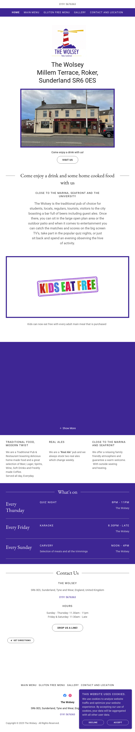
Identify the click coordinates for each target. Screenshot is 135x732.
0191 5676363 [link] (67, 4)
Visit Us (65, 160)
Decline (89, 722)
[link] (67, 40)
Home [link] (16, 12)
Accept (114, 722)
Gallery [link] (80, 12)
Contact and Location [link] (106, 12)
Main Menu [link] (31, 12)
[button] (67, 428)
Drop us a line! (65, 627)
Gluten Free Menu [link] (57, 12)
